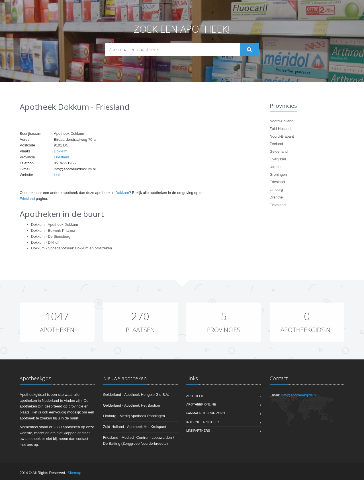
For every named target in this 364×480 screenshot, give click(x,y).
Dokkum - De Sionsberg (50, 236)
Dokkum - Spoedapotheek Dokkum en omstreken (71, 248)
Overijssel (278, 159)
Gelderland (279, 151)
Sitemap (74, 473)
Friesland (61, 157)
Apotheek (194, 396)
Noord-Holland (282, 121)
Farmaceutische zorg (205, 413)
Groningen (278, 174)
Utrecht (276, 167)
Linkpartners (198, 430)
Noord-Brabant (282, 136)
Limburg (276, 189)
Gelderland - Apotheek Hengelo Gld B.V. (136, 394)
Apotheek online (201, 404)
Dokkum (61, 151)
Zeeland (276, 144)
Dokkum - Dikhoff (45, 242)
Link (57, 175)
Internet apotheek (203, 422)
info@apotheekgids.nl (298, 395)
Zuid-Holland (280, 129)
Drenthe (276, 197)
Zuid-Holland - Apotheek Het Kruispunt (134, 427)
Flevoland (278, 205)
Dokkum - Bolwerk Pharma (53, 230)
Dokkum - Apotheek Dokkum (54, 224)
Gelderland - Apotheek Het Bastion (131, 405)
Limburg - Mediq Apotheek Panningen (134, 416)
